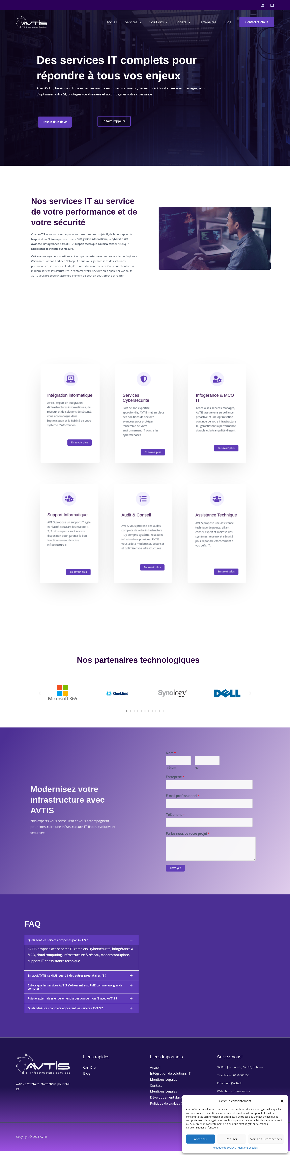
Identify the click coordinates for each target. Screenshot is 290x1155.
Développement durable (168, 1101)
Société (187, 22)
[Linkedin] (262, 5)
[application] (147, 22)
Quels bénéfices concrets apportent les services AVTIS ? (69, 1012)
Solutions (164, 22)
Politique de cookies (224, 1147)
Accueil (121, 22)
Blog (228, 22)
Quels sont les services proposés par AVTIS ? (61, 944)
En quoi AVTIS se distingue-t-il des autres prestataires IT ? (71, 979)
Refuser (232, 1139)
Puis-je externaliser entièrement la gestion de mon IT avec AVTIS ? (78, 1002)
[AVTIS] (32, 21)
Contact (156, 1089)
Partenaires (210, 22)
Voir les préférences (266, 1139)
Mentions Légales (248, 1147)
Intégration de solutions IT (170, 1077)
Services (140, 22)
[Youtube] (272, 5)
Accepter (200, 1139)
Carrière (89, 1071)
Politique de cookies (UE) (168, 1107)
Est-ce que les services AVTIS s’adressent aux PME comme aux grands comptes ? (74, 991)
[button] (282, 1101)
